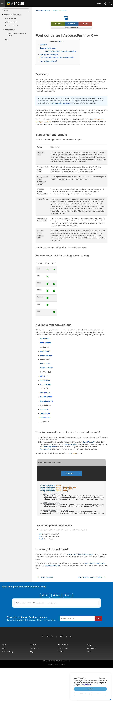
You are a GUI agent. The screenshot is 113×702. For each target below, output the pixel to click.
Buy (85, 23)
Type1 (41, 539)
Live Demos (34, 648)
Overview (43, 45)
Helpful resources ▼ (71, 28)
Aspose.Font (45, 10)
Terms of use (58, 665)
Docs (3, 648)
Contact (64, 665)
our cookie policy (86, 685)
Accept (90, 689)
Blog (31, 651)
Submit (98, 618)
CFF (40, 534)
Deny (99, 694)
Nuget (57, 23)
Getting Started (10, 18)
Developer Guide (11, 22)
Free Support (63, 648)
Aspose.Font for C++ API (13, 15)
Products (33, 645)
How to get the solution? (48, 61)
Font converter (10, 30)
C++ (53, 10)
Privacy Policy (50, 665)
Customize (81, 694)
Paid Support (91, 648)
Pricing (71, 23)
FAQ (6, 39)
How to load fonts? (11, 26)
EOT (40, 536)
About (88, 651)
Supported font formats (48, 48)
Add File (69, 473)
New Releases (63, 645)
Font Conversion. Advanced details (17, 35)
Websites (61, 651)
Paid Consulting (7, 651)
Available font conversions (49, 54)
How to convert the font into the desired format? (56, 58)
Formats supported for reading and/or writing (60, 51)
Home (38, 10)
